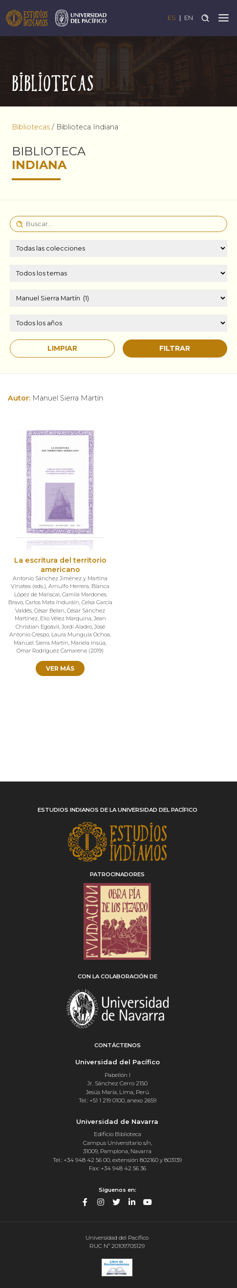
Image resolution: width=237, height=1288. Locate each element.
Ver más (60, 668)
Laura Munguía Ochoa (80, 634)
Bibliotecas (31, 127)
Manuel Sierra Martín (41, 642)
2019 (96, 650)
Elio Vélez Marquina (65, 618)
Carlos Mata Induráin (52, 602)
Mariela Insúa (88, 642)
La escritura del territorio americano (60, 565)
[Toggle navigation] (223, 18)
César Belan (49, 610)
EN (188, 17)
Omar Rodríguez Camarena (52, 650)
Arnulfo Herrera (68, 586)
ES (172, 17)
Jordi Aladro (77, 626)
